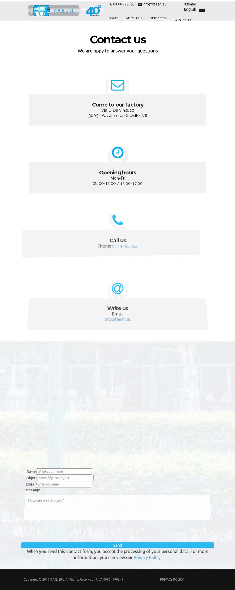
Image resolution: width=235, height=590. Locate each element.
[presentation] (63, 531)
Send (117, 544)
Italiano (190, 4)
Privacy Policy (146, 556)
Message (30, 489)
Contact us (183, 20)
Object (28, 477)
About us (134, 18)
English (190, 9)
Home (113, 18)
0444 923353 (122, 4)
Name (28, 470)
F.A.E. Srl (57, 579)
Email (27, 483)
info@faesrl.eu (152, 4)
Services (158, 18)
